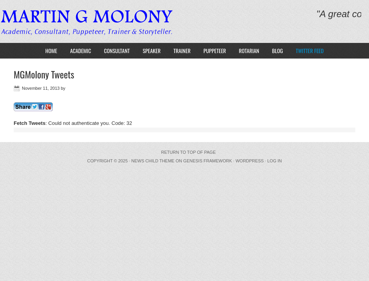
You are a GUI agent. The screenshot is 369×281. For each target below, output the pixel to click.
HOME (51, 50)
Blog (277, 50)
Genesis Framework (207, 160)
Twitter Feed (310, 50)
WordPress (249, 160)
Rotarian (249, 50)
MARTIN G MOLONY (91, 21)
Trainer (182, 50)
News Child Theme (152, 160)
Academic (80, 50)
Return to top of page (188, 152)
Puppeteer (214, 50)
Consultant (117, 50)
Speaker (151, 50)
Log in (274, 160)
